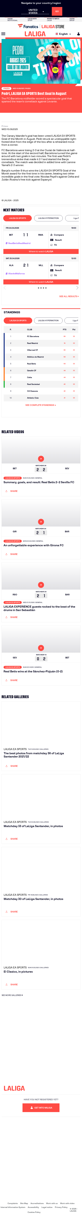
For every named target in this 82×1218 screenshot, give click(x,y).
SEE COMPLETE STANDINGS (40, 405)
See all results (69, 296)
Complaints (13, 1203)
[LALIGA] (35, 33)
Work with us (52, 1203)
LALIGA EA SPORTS (17, 218)
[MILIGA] (77, 33)
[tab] (17, 218)
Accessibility (33, 1207)
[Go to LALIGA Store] (41, 26)
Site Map (24, 1203)
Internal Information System (13, 1207)
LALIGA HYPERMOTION (48, 218)
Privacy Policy (61, 1207)
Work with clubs (67, 1203)
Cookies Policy (34, 1212)
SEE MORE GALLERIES (13, 995)
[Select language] (64, 34)
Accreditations (37, 1203)
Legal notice (46, 1207)
